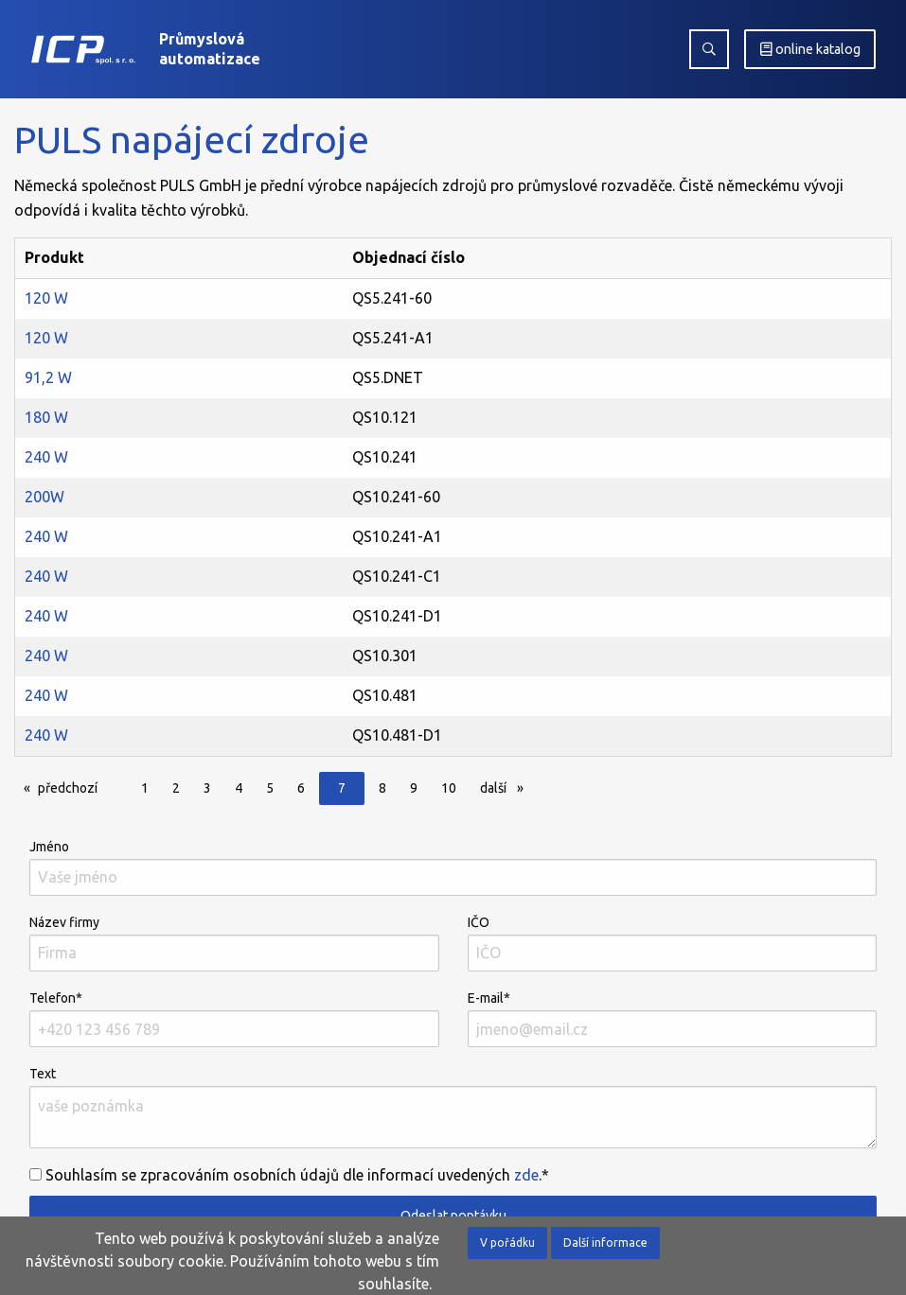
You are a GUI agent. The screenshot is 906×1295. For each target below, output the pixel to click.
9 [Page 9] (413, 788)
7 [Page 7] (342, 788)
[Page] (117, 790)
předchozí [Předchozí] (72, 787)
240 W (46, 456)
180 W (46, 417)
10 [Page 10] (448, 788)
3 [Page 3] (207, 788)
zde (526, 1174)
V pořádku (507, 1242)
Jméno (453, 867)
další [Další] (506, 787)
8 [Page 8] (382, 788)
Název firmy (234, 943)
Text (453, 1107)
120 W (46, 297)
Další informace (605, 1242)
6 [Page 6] (301, 788)
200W (44, 496)
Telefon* (234, 1018)
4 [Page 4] (238, 788)
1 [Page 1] (145, 788)
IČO (673, 943)
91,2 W (48, 377)
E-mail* (673, 1018)
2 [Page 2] (176, 788)
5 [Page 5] (270, 788)
